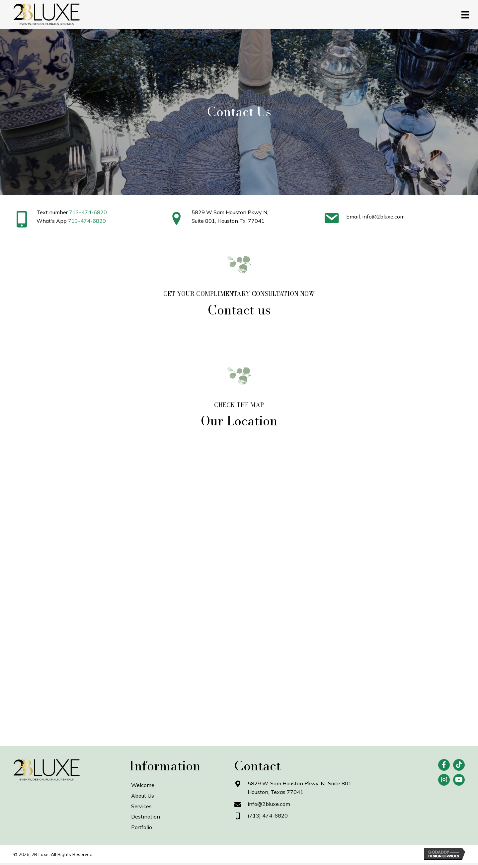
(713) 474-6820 (268, 815)
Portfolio (141, 827)
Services (141, 806)
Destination (145, 816)
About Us (142, 795)
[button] (444, 765)
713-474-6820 (88, 212)
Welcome (142, 785)
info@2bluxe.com (269, 804)
